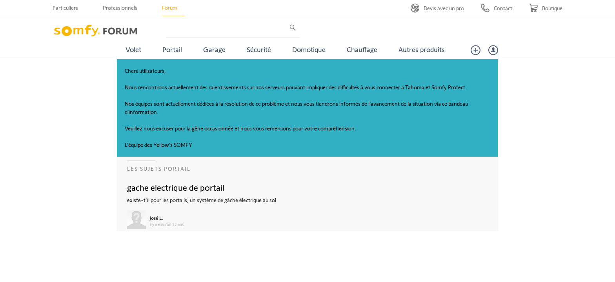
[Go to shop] (545, 8)
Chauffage (362, 49)
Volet (133, 49)
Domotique (309, 49)
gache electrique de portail (175, 187)
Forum (169, 7)
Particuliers (65, 7)
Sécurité (259, 49)
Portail (172, 49)
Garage (214, 49)
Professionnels (120, 7)
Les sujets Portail (159, 168)
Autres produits (421, 49)
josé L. (156, 218)
